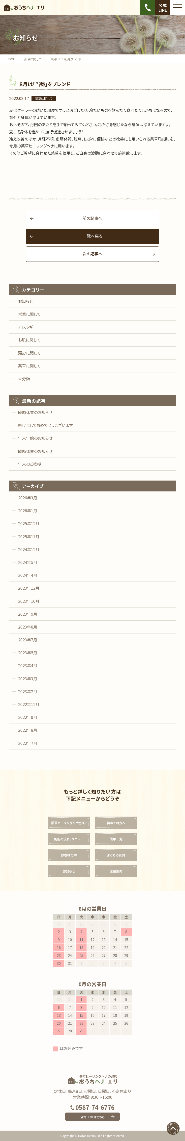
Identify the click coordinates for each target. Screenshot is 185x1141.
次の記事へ (92, 254)
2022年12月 (28, 704)
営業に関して (29, 314)
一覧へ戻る (92, 236)
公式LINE (162, 7)
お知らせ (25, 301)
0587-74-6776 (92, 1107)
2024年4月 (27, 575)
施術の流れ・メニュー (69, 839)
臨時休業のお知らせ (35, 412)
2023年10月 (28, 601)
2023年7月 (27, 640)
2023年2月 (27, 691)
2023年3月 (27, 678)
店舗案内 (116, 871)
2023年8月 (27, 627)
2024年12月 (28, 549)
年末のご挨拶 (29, 464)
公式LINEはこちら (92, 1117)
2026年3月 (27, 498)
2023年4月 (27, 665)
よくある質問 (116, 855)
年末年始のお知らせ (35, 438)
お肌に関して (29, 340)
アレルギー (27, 327)
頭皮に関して (29, 353)
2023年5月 (27, 652)
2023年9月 (27, 614)
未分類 (24, 379)
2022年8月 (27, 730)
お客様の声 (69, 855)
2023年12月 (28, 588)
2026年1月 (27, 510)
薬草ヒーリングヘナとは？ (69, 823)
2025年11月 (28, 536)
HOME (11, 59)
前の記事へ (92, 218)
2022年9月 (27, 717)
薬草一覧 (116, 839)
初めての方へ (116, 823)
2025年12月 (28, 523)
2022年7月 (27, 743)
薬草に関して (32, 59)
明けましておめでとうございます (45, 425)
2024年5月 (27, 562)
